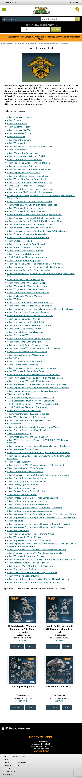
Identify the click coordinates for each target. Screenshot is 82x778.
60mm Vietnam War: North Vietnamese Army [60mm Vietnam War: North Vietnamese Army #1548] (28, 169)
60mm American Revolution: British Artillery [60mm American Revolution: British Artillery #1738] (28, 322)
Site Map (6, 769)
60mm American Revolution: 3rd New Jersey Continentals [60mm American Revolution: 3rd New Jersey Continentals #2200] (34, 552)
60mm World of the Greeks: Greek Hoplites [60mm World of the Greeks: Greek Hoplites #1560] (27, 179)
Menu (4, 9)
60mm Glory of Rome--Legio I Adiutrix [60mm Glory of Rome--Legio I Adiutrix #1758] (25, 332)
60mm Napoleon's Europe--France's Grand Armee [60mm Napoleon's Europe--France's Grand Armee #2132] (30, 533)
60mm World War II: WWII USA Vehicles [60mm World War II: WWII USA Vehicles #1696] (26, 282)
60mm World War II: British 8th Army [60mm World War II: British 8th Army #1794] (24, 341)
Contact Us (7, 760)
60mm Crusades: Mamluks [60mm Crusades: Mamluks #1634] (19, 240)
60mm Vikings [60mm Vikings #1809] (13, 358)
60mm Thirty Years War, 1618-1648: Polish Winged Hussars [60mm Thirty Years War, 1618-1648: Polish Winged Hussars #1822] (35, 377)
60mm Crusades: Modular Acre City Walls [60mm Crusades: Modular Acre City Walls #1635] (26, 244)
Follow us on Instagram (17, 728)
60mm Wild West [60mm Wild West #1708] (15, 299)
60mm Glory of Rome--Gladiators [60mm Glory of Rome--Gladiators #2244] (22, 569)
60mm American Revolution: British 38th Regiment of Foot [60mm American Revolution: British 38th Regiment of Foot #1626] (34, 214)
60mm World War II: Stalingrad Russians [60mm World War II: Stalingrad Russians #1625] (26, 211)
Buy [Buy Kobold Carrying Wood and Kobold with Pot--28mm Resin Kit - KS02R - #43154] (30, 647)
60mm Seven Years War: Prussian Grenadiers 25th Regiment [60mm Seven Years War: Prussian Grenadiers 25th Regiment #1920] (35, 465)
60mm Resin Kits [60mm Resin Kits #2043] (15, 520)
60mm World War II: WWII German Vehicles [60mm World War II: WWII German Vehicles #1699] (28, 292)
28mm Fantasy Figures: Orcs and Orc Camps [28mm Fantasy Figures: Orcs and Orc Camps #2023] (28, 501)
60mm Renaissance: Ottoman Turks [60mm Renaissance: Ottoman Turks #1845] (24, 410)
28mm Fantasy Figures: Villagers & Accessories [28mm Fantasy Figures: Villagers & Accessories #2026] (29, 510)
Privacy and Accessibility (14, 763)
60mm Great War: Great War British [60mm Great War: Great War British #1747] (24, 328)
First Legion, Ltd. (31, 44)
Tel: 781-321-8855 (41, 748)
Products (10, 44)
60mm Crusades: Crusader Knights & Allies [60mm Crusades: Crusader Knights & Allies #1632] (27, 234)
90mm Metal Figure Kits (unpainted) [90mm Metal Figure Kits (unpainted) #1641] (24, 260)
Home (3, 44)
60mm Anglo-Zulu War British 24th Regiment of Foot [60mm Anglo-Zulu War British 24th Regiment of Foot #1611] (32, 204)
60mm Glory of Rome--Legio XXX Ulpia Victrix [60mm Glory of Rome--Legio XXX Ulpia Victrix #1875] (28, 430)
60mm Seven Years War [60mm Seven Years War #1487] (18, 149)
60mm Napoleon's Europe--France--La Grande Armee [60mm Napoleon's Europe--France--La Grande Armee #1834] (32, 390)
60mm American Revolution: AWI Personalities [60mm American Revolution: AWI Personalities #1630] (29, 227)
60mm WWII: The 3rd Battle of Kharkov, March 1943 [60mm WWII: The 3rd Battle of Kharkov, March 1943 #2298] (32, 572)
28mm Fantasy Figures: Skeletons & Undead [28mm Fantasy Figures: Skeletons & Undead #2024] (28, 504)
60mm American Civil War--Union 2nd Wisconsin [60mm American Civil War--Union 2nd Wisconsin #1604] (29, 192)
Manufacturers (19, 44)
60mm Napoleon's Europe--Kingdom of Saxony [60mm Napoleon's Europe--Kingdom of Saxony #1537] (29, 162)
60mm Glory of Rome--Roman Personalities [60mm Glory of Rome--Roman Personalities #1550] (27, 175)
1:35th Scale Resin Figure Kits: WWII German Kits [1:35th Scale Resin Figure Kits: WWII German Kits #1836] (30, 397)
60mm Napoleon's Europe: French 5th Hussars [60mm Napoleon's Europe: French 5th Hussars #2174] (29, 540)
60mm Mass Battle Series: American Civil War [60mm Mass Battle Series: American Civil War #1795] (28, 345)
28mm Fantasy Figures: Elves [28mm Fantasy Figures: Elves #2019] (21, 488)
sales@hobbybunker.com (41, 746)
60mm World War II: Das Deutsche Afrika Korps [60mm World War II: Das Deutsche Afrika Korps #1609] (29, 201)
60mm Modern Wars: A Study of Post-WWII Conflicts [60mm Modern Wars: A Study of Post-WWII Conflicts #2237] (32, 566)
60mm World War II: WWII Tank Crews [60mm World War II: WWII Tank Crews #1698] (25, 289)
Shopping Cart (9, 772)
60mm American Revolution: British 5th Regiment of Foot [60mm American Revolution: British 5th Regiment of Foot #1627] (34, 217)
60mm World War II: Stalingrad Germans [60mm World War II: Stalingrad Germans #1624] (26, 208)
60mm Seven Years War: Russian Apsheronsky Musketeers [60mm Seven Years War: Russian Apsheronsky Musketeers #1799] (34, 348)
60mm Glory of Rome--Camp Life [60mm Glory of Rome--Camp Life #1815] (22, 364)
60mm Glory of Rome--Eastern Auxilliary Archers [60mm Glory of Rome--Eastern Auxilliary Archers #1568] (30, 189)
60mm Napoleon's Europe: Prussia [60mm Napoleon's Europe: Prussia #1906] (23, 449)
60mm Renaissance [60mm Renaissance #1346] (16, 136)
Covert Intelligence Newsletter (41, 25)
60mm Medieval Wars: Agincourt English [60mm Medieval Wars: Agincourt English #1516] (26, 156)
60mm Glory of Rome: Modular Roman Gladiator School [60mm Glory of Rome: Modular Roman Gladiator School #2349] (33, 582)
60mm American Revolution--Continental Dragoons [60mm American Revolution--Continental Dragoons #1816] (31, 368)
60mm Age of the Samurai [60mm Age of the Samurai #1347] (19, 139)
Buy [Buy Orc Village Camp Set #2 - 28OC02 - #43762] (67, 707)
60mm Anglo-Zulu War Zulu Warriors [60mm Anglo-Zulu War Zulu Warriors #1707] (24, 295)
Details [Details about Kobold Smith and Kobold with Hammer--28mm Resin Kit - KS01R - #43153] (53, 647)
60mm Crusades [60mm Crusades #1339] (14, 120)
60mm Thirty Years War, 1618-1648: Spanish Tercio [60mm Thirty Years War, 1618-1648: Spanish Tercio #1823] (31, 381)
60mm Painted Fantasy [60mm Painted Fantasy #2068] (18, 530)
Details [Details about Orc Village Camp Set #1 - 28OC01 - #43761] (16, 707)
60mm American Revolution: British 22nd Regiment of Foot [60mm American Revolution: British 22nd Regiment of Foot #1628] (35, 221)
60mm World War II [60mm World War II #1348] (16, 143)
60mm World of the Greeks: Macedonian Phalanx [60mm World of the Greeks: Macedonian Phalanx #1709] (30, 302)
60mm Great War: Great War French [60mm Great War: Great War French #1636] (24, 247)
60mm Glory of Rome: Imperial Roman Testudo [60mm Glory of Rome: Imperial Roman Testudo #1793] (29, 338)
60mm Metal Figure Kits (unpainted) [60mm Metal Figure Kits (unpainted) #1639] (24, 253)
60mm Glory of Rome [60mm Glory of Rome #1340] (17, 123)
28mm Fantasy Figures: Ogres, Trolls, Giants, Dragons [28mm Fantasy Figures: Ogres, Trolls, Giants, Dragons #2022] (32, 497)
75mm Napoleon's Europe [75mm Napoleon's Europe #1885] (19, 433)
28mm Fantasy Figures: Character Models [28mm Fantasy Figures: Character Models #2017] (27, 481)
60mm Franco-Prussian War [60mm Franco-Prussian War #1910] (20, 461)
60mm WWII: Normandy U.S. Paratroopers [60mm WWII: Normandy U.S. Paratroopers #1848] (27, 417)
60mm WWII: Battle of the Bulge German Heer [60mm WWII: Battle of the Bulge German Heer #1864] (29, 420)
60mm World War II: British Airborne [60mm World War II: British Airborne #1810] (24, 361)
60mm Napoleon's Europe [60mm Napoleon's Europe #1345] (19, 133)
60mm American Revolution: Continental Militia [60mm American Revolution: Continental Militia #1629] (29, 224)
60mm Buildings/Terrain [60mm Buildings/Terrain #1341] (18, 126)
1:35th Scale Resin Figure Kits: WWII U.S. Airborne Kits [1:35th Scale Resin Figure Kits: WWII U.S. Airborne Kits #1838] (33, 404)
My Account (7, 775)
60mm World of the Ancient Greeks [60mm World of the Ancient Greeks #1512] (24, 153)
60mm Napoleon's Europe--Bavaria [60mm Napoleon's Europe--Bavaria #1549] (23, 172)
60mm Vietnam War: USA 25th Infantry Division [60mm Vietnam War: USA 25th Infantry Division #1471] (29, 146)
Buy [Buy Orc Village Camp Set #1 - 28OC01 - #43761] (30, 707)
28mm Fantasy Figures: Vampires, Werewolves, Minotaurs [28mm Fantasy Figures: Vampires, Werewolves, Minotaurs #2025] (34, 507)
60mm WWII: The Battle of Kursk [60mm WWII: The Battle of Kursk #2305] (23, 575)
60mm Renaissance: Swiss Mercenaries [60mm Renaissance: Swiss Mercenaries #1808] (25, 354)
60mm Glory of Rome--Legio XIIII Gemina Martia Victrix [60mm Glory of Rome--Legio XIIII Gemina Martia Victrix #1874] (33, 427)
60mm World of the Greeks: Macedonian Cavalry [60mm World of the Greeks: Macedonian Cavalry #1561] (30, 182)
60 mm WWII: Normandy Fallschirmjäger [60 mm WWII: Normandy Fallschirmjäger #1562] (26, 185)
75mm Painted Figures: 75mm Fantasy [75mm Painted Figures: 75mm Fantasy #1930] (25, 468)
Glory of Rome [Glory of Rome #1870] (14, 423)
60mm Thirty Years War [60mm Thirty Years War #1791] (18, 335)
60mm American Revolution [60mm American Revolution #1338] (20, 117)
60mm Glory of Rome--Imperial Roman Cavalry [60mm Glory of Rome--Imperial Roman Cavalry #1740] (29, 325)
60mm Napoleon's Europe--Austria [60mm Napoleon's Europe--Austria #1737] (23, 318)
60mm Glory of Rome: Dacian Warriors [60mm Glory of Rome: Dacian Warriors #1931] (25, 471)
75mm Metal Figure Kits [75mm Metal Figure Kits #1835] (18, 394)
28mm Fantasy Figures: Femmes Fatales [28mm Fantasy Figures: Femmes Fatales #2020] (26, 491)
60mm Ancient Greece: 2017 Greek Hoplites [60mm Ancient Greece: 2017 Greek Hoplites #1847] (28, 413)
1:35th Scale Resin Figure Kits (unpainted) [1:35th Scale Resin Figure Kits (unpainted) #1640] (27, 257)
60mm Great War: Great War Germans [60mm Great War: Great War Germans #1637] (25, 250)
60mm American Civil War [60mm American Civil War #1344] (19, 130)
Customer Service (10, 2)
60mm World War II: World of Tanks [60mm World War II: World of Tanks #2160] (24, 537)
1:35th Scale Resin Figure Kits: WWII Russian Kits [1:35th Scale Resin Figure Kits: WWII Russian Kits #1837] (30, 400)
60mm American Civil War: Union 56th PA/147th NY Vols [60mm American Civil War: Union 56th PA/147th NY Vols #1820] (33, 374)
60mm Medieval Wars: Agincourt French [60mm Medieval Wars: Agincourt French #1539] (26, 166)
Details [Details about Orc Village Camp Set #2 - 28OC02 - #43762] (53, 707)
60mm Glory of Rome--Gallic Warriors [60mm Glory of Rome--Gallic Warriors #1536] (24, 159)
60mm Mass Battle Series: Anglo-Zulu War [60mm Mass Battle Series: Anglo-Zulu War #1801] (27, 351)
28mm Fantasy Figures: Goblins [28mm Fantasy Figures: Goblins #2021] (22, 494)
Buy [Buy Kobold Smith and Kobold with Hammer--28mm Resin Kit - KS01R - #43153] (67, 647)
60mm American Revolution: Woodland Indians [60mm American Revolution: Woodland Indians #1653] (29, 270)
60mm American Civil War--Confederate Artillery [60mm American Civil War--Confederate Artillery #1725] (30, 315)
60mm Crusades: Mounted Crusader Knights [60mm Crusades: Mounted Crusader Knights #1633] (28, 237)
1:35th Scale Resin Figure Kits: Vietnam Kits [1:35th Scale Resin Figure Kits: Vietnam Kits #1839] (27, 407)
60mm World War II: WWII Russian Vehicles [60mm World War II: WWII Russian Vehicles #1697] (27, 286)
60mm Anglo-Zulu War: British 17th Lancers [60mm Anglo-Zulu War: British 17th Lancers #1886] (28, 436)
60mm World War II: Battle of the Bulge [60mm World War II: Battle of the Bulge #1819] (25, 371)
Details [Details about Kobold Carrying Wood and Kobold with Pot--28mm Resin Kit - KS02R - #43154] (16, 647)
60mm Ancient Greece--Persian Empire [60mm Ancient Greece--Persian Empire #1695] (25, 279)
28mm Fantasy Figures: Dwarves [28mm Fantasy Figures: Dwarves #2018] (22, 484)
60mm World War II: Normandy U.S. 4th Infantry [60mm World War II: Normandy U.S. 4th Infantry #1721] (29, 305)
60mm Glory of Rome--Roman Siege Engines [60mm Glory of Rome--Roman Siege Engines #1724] (28, 312)
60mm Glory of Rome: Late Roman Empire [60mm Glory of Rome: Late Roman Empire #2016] (27, 478)
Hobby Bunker (41, 10)
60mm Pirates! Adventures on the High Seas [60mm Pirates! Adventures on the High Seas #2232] (28, 562)
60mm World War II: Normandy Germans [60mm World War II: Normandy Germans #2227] (26, 556)
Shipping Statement (11, 766)
